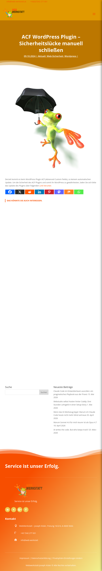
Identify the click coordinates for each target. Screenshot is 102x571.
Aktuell (42, 56)
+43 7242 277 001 (28, 533)
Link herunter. (46, 185)
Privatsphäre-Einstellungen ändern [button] (67, 558)
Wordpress (70, 56)
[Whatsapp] (78, 192)
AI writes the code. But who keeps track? (71, 429)
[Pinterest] (49, 192)
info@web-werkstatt (29, 540)
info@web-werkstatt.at (16, 1)
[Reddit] (29, 192)
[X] (19, 192)
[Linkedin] (39, 192)
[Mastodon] (59, 192)
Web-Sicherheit (55, 56)
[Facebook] (10, 192)
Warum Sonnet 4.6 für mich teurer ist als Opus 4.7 (75, 422)
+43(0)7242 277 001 (38, 1)
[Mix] (69, 192)
